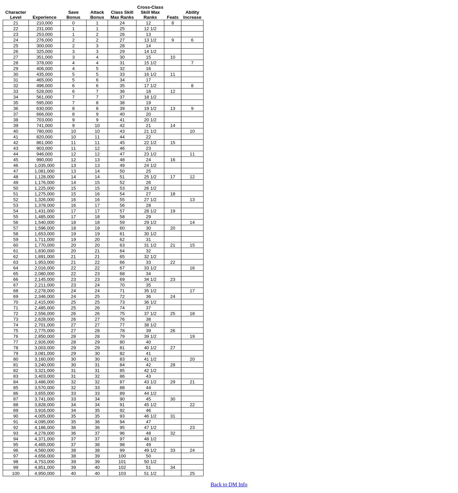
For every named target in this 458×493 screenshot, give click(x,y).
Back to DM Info (229, 484)
